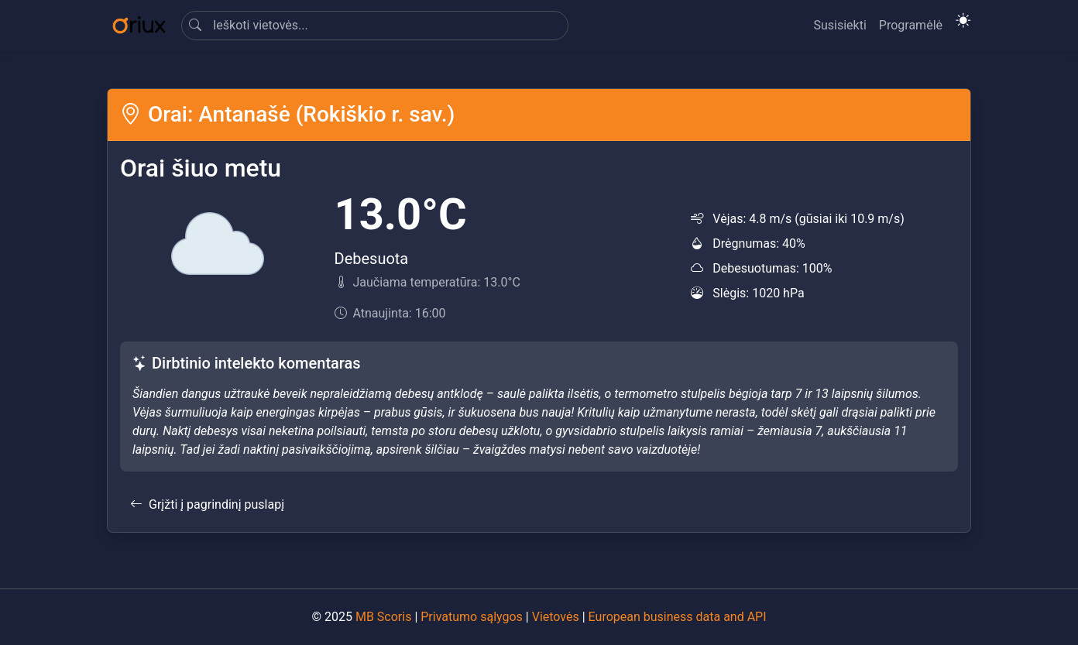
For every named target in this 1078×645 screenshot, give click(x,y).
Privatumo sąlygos (472, 616)
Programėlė (910, 25)
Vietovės (555, 616)
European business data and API (678, 616)
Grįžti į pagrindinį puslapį (207, 504)
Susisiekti (839, 25)
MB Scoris (383, 616)
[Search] (374, 25)
